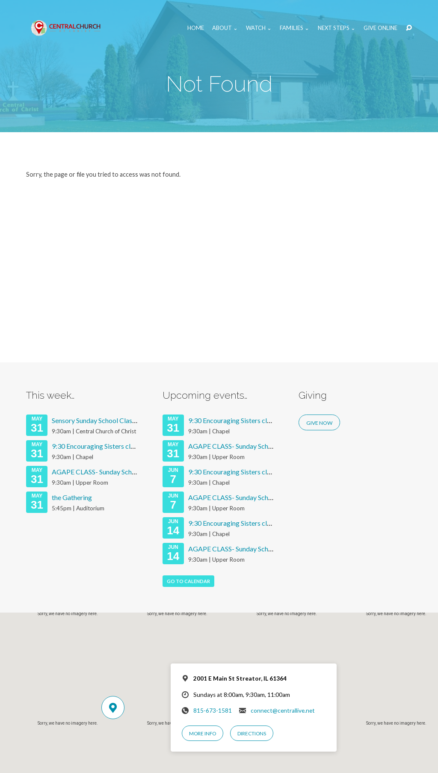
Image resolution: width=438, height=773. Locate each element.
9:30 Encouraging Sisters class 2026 (104, 446)
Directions (251, 733)
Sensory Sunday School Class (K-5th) (105, 420)
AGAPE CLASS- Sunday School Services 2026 (117, 472)
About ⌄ (225, 28)
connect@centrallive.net (283, 710)
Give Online (380, 28)
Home (195, 28)
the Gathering (72, 497)
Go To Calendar (188, 581)
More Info (202, 733)
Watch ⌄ (259, 28)
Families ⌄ (294, 28)
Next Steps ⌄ (336, 28)
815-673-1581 (212, 710)
